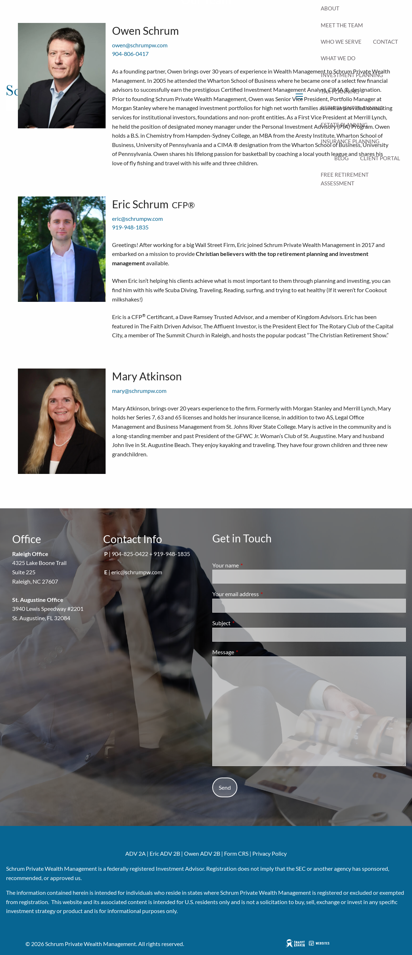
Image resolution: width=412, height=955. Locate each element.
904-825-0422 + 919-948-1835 (151, 553)
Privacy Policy (269, 853)
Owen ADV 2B (202, 853)
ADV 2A (135, 853)
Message (249, 651)
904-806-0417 (130, 53)
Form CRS (236, 853)
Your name (251, 565)
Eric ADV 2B (165, 853)
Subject (247, 622)
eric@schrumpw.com (137, 218)
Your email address (261, 593)
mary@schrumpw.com (139, 390)
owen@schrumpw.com (140, 45)
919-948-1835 (130, 227)
